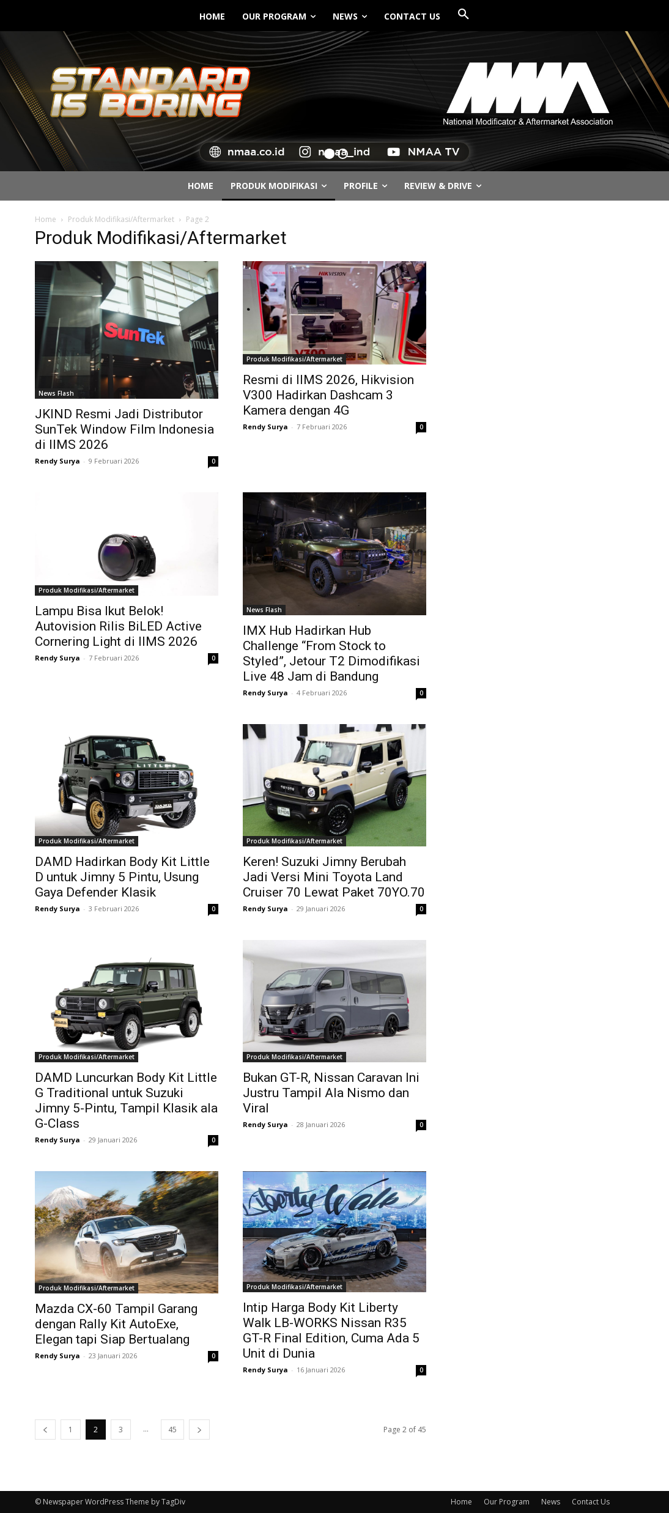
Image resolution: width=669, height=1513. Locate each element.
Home (45, 219)
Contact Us (591, 1501)
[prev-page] (45, 1429)
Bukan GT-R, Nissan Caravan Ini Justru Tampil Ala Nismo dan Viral (331, 1092)
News (550, 1501)
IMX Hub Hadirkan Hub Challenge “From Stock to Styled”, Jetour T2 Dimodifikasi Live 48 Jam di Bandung (331, 653)
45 (172, 1429)
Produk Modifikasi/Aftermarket (121, 219)
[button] (463, 14)
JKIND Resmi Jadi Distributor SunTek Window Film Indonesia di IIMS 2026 (124, 429)
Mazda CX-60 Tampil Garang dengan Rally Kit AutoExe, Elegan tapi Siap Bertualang (116, 1324)
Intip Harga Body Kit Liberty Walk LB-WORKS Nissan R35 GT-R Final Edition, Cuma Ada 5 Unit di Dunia (331, 1330)
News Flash (56, 393)
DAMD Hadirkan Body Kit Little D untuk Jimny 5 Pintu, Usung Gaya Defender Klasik (122, 877)
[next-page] (199, 1429)
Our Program (507, 1501)
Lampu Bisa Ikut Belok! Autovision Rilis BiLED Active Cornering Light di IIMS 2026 (118, 626)
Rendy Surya (57, 460)
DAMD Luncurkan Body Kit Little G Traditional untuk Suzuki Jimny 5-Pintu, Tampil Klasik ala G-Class (126, 1100)
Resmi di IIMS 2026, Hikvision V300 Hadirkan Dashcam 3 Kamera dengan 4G (328, 395)
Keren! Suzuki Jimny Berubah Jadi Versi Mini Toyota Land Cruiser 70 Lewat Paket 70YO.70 (334, 877)
